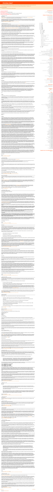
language (51, 126)
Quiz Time (2, 383)
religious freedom (50, 141)
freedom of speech (49, 114)
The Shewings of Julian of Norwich (48, 86)
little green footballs (50, 69)
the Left (50, 145)
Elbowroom (51, 80)
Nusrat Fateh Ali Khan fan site (49, 82)
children (51, 102)
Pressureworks (17, 159)
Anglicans (4, 348)
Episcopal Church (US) (17, 348)
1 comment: (8, 394)
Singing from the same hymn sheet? (6, 277)
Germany (8, 487)
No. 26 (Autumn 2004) (49, 17)
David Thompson (50, 76)
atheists (51, 98)
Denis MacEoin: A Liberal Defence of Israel (47, 70)
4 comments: (8, 155)
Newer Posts (2, 489)
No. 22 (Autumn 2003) (49, 19)
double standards (16, 173)
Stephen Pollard (50, 72)
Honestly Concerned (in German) (48, 53)
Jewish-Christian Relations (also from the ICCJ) (47, 54)
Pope (19, 348)
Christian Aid (4, 173)
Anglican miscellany (43, 40)
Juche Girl (51, 81)
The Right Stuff (3, 397)
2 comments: (8, 21)
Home (18, 489)
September (42, 32)
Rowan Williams (21, 348)
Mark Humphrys (50, 68)
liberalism (51, 127)
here (25, 82)
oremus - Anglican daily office (49, 85)
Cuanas (51, 61)
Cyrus (14, 173)
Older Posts (33, 489)
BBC (50, 99)
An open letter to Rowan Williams (5, 420)
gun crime (50, 117)
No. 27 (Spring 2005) (50, 16)
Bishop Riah (50, 100)
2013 (41, 23)
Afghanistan (50, 94)
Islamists (7, 188)
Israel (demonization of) (48, 123)
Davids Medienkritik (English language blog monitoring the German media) (46, 62)
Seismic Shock (50, 73)
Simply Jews (51, 74)
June (41, 46)
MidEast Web (50, 56)
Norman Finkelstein (49, 136)
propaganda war (50, 139)
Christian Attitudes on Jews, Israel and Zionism (47, 60)
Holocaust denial (50, 119)
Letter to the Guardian (4, 175)
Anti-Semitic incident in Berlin (44, 45)
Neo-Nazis (50, 135)
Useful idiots (3, 16)
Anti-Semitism (4, 487)
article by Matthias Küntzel (8, 124)
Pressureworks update (4, 158)
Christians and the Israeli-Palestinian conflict (9, 173)
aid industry (50, 95)
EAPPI (51, 111)
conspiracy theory (50, 107)
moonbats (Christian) (49, 131)
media (50, 129)
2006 (41, 28)
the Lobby (50, 146)
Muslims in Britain (16, 292)
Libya (51, 128)
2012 (41, 24)
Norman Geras (30, 416)
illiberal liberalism (50, 120)
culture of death (50, 109)
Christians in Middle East (48, 105)
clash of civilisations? (49, 106)
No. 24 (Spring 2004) (50, 18)
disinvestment (50, 110)
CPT (51, 108)
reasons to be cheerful (49, 140)
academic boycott (50, 93)
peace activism (50, 137)
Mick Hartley (51, 67)
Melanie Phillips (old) (50, 71)
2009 (41, 26)
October (42, 31)
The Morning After (43, 44)
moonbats (50, 130)
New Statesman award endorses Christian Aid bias (8, 350)
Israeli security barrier (48, 124)
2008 (41, 27)
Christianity (50, 103)
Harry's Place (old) (50, 66)
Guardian (5, 188)
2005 (41, 29)
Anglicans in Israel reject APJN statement (7, 401)
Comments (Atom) (6, 490)
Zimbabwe (16, 246)
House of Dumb (50, 63)
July (41, 33)
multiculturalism (10, 487)
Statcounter (51, 151)
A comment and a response (5, 248)
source (3, 334)
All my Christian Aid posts (49, 11)
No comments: (8, 405)
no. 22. (16, 287)
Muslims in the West (49, 134)
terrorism (16, 223)
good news (50, 116)
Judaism (51, 125)
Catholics (50, 101)
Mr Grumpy (2, 417)
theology (51, 147)
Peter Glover (51, 65)
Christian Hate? (8, 3)
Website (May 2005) (50, 12)
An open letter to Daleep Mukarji (5, 190)
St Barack (50, 143)
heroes (51, 118)
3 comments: (8, 380)
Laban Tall (51, 75)
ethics (51, 113)
